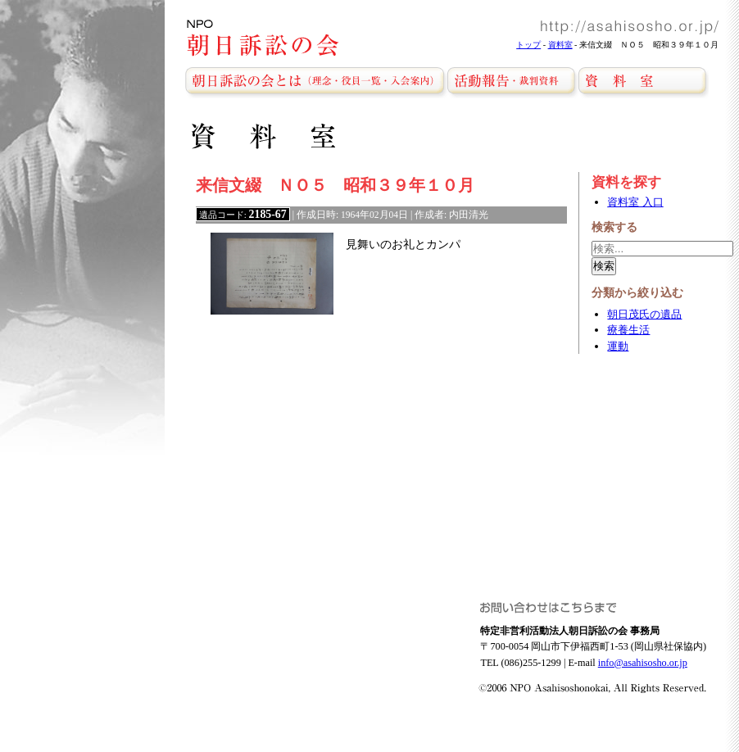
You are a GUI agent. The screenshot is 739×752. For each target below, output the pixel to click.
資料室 (560, 44)
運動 (617, 346)
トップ (528, 44)
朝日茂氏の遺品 (644, 314)
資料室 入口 (635, 202)
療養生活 (628, 330)
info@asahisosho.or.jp (642, 662)
